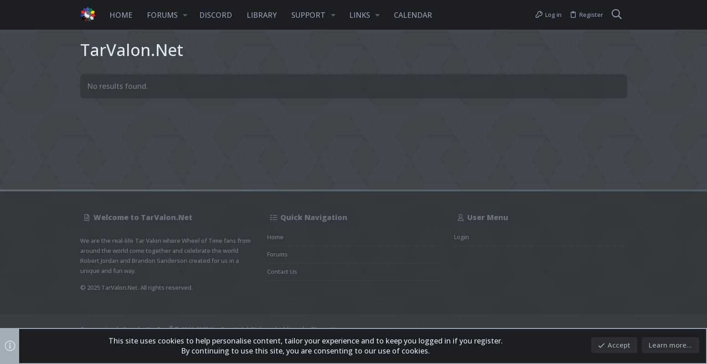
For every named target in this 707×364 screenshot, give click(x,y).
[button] (185, 15)
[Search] (617, 15)
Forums (277, 254)
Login (461, 237)
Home (275, 237)
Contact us (282, 271)
